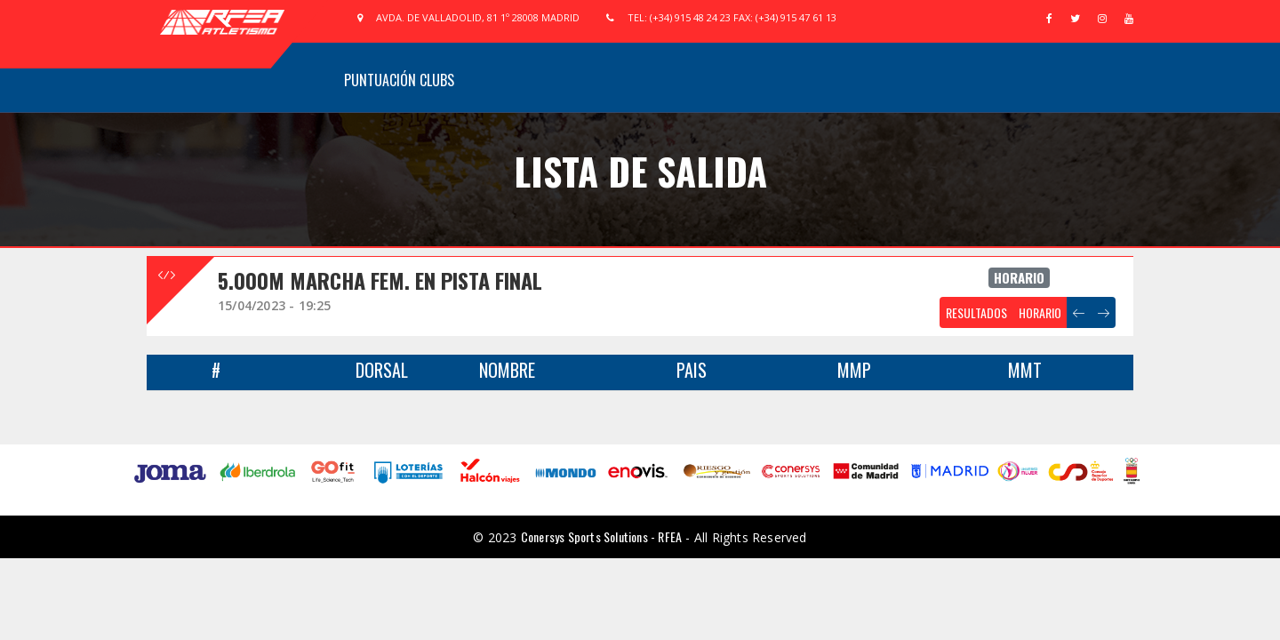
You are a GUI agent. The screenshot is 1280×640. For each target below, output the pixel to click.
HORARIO (1040, 312)
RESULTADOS (976, 312)
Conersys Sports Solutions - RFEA (601, 536)
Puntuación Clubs (399, 80)
